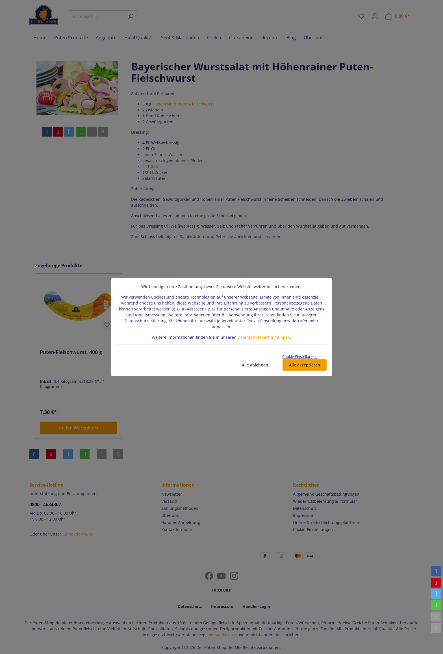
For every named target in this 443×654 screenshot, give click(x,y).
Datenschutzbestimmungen (264, 337)
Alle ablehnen (255, 365)
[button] (436, 571)
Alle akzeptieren (304, 365)
